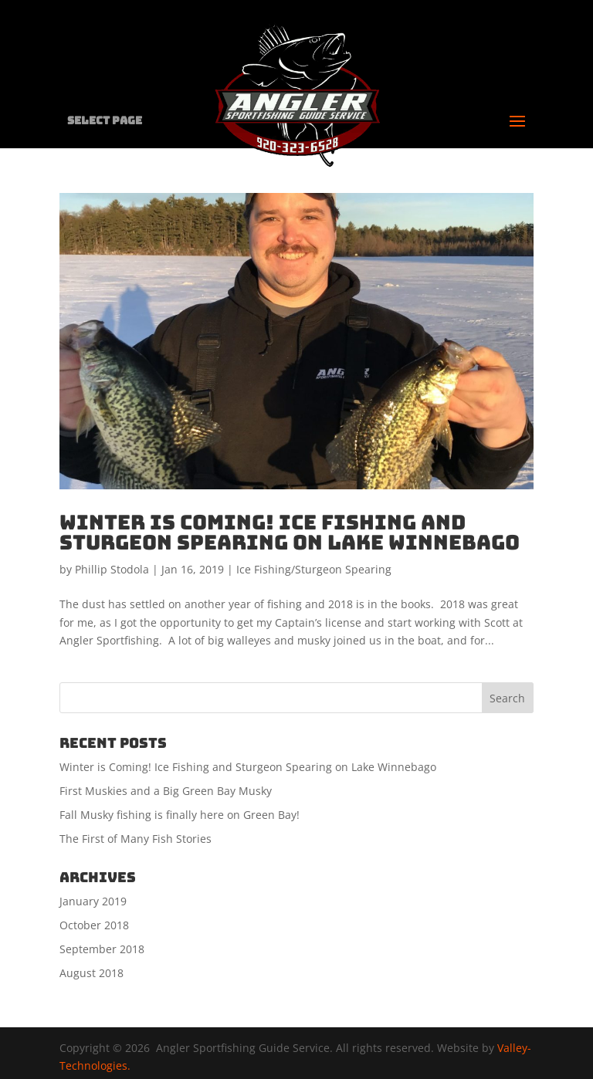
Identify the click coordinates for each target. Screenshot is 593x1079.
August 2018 (91, 973)
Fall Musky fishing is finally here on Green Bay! (179, 814)
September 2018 (101, 949)
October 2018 (94, 925)
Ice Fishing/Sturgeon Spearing (313, 569)
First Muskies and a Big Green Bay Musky (165, 790)
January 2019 (93, 901)
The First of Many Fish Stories (135, 838)
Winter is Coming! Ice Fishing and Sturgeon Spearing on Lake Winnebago (289, 532)
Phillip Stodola (112, 569)
